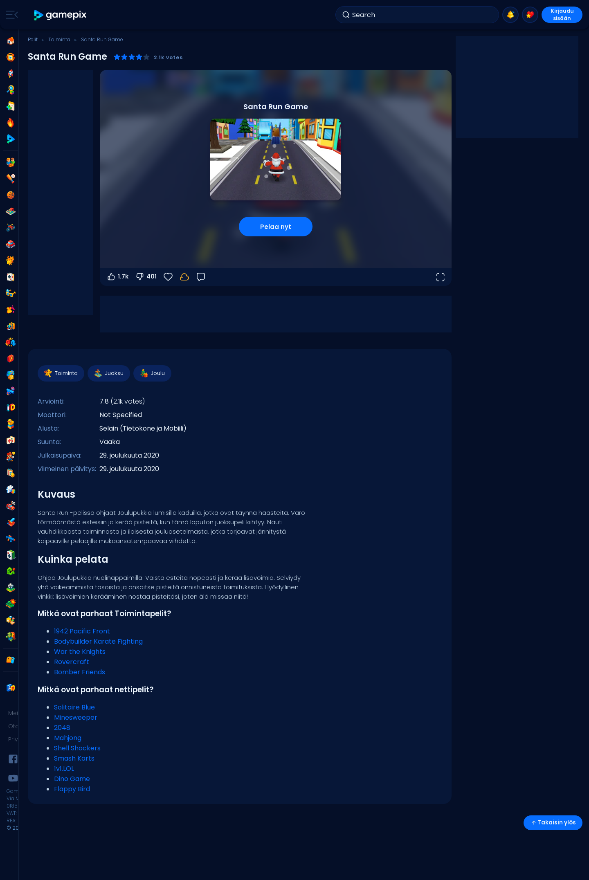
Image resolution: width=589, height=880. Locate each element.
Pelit (33, 39)
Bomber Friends (79, 672)
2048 (62, 727)
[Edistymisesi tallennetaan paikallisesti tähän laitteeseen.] (184, 277)
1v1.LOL (64, 768)
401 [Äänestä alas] (146, 277)
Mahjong (67, 738)
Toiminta (59, 39)
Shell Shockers (77, 748)
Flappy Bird (72, 789)
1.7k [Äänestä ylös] (117, 277)
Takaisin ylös (553, 822)
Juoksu (108, 373)
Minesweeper (75, 717)
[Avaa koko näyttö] (440, 277)
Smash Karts (74, 758)
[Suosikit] (168, 277)
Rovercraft (71, 662)
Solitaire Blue (74, 707)
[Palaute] (201, 277)
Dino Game (72, 778)
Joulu (152, 373)
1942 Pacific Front (82, 631)
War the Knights (80, 651)
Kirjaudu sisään (562, 15)
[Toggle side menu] (10, 14)
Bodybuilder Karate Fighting (98, 641)
